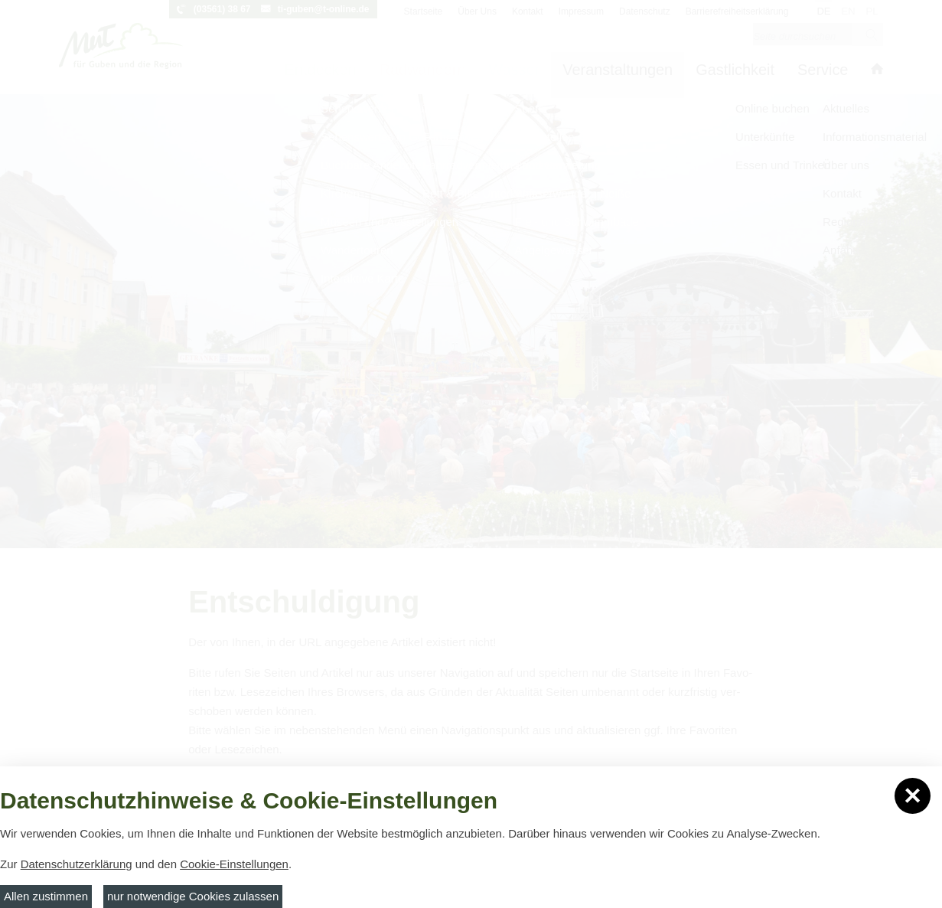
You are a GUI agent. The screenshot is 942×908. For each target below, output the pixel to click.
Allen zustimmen (46, 896)
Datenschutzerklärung (76, 863)
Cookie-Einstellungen (234, 863)
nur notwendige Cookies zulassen (193, 896)
